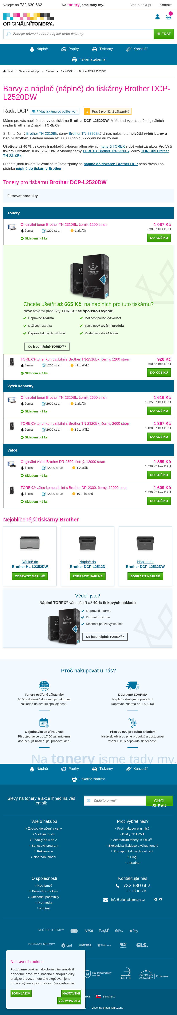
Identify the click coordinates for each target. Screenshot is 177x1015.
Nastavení (71, 993)
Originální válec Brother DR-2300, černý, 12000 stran (63, 462)
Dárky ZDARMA (133, 834)
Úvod (10, 71)
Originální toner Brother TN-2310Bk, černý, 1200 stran (64, 225)
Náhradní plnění (45, 857)
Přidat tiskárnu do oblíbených (54, 111)
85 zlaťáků (82, 429)
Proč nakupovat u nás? (133, 828)
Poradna (133, 862)
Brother (50, 71)
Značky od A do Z (45, 839)
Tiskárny (103, 49)
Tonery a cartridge (29, 71)
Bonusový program (45, 845)
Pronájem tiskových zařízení (133, 851)
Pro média (45, 902)
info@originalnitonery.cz (128, 899)
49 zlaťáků (82, 365)
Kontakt (166, 5)
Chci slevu (159, 801)
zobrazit (30, 576)
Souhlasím (21, 993)
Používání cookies (45, 891)
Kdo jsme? (45, 885)
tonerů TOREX (113, 147)
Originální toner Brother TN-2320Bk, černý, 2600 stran (64, 398)
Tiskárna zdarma (88, 59)
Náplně (37, 49)
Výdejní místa (45, 834)
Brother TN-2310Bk (41, 134)
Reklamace (45, 851)
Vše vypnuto (69, 1001)
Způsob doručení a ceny (45, 828)
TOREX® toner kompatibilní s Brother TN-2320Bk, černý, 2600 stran (75, 424)
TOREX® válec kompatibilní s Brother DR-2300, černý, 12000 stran (74, 488)
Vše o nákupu (141, 5)
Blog (133, 857)
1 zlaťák (80, 231)
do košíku (159, 238)
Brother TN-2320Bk (84, 134)
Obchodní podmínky (45, 896)
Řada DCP (66, 71)
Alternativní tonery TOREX (133, 839)
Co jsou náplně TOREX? (47, 346)
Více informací (64, 983)
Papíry (69, 49)
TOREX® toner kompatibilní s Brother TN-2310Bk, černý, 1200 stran (75, 360)
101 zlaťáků (84, 494)
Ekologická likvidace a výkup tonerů (133, 845)
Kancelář (138, 49)
